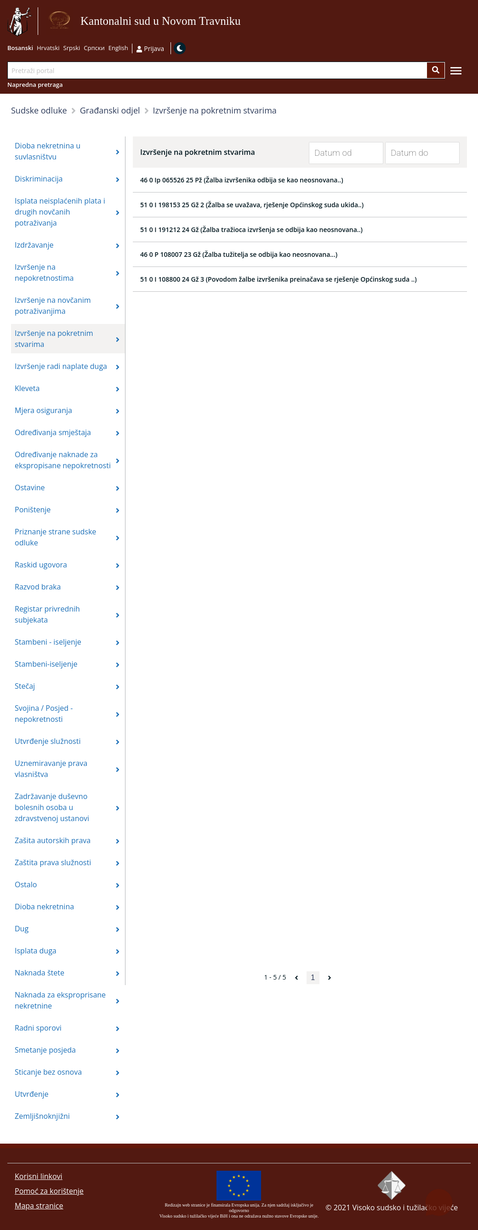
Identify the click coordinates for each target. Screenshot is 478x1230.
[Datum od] (339, 153)
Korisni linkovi (39, 1176)
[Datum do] (415, 153)
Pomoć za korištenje (49, 1191)
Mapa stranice (39, 1206)
